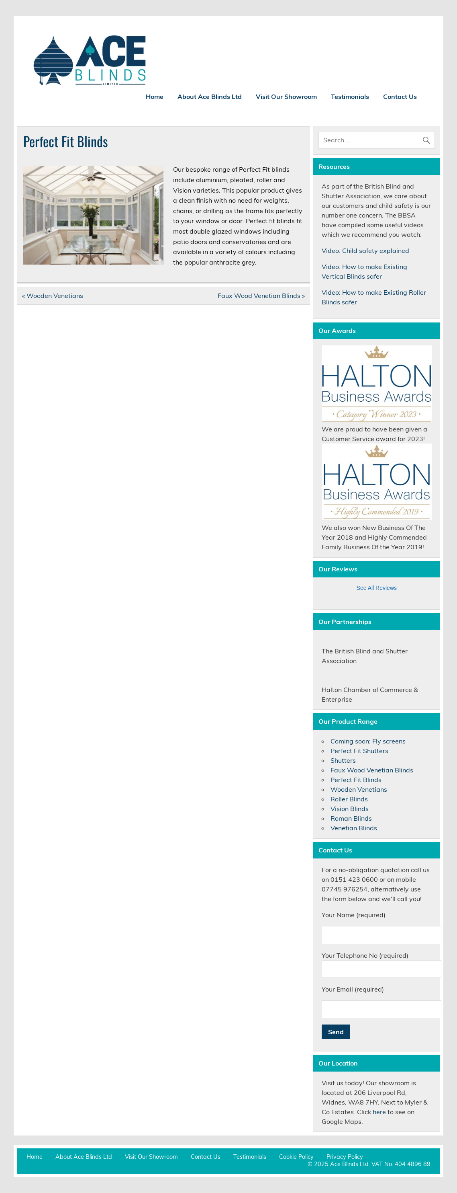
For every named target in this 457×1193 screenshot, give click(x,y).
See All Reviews (377, 588)
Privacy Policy (344, 1157)
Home (154, 96)
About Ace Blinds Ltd (209, 96)
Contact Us (400, 96)
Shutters (343, 760)
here (379, 1112)
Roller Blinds (349, 799)
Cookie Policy (296, 1157)
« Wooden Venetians (52, 296)
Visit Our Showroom (286, 96)
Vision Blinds (350, 809)
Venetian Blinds (354, 828)
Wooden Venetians (359, 789)
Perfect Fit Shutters (359, 751)
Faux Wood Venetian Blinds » (261, 296)
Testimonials (350, 96)
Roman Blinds (351, 818)
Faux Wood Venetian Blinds (372, 770)
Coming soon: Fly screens (368, 741)
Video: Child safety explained (365, 250)
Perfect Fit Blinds (356, 780)
